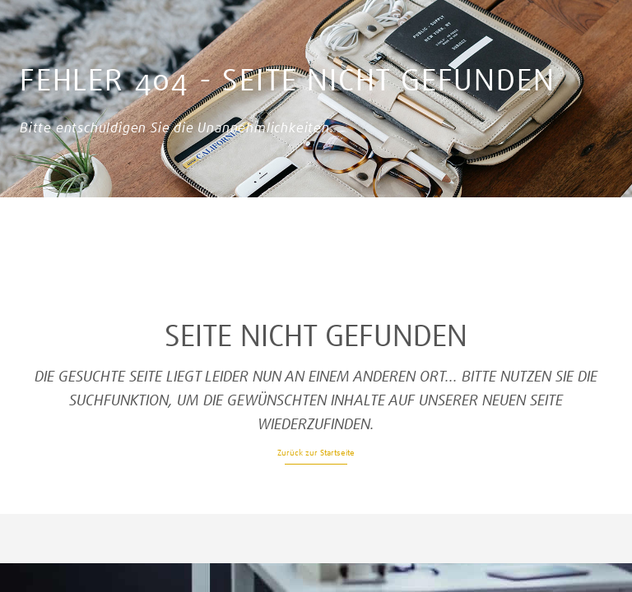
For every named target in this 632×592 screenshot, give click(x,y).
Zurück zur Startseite (316, 452)
